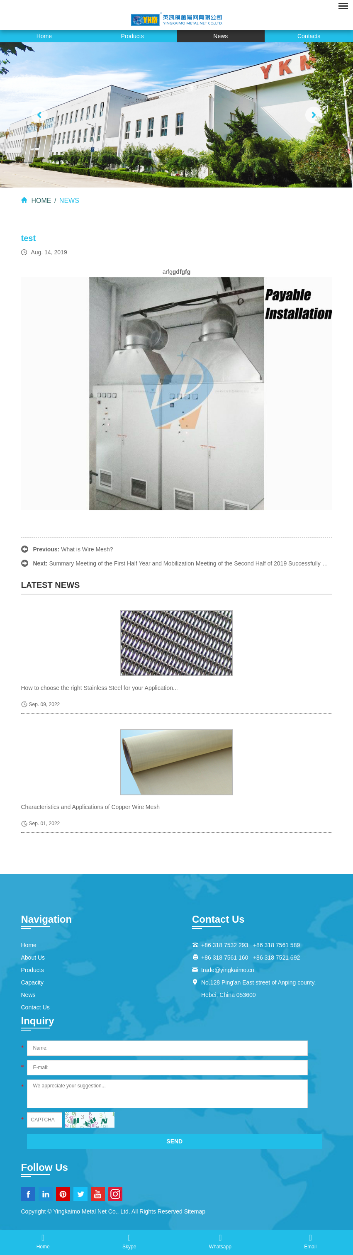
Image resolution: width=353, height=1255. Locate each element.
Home (44, 36)
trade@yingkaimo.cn (227, 970)
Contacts (308, 36)
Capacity (32, 982)
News (220, 36)
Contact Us (35, 1007)
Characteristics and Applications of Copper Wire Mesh (90, 807)
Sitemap (194, 1211)
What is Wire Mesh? (87, 549)
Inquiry (37, 1020)
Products (132, 36)
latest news (50, 585)
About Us (33, 957)
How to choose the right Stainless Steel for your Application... (99, 688)
